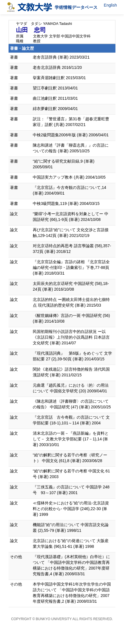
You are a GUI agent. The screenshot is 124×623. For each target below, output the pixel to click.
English (110, 5)
